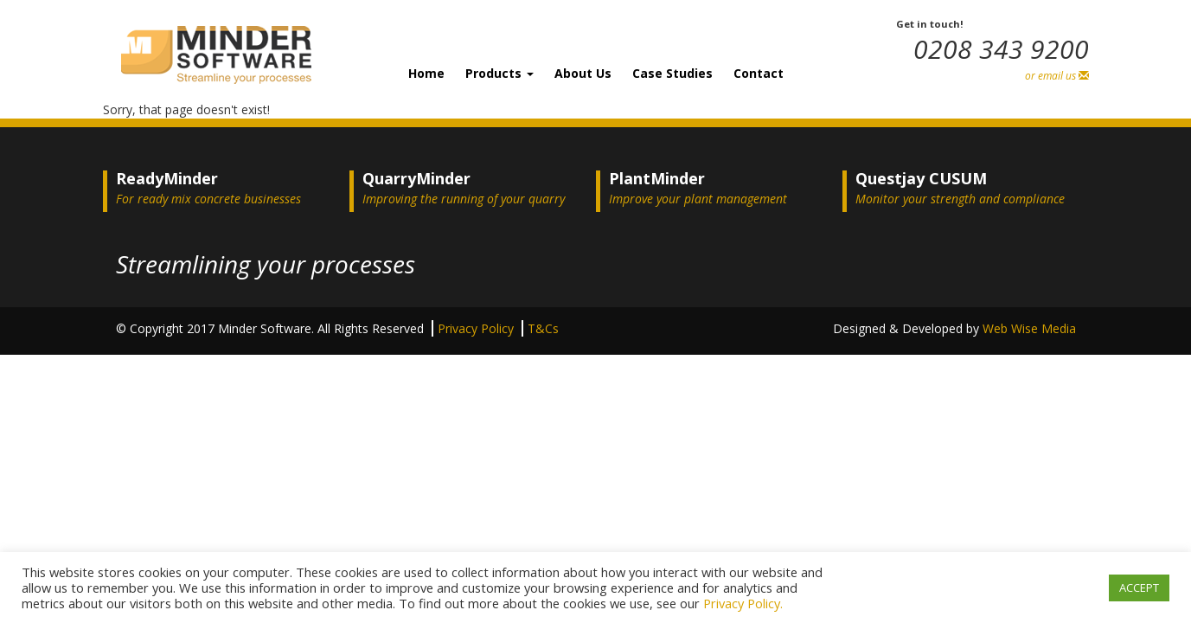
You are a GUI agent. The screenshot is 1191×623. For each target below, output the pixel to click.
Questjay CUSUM (921, 178)
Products (499, 73)
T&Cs (543, 328)
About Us (583, 73)
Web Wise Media (1029, 328)
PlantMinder (657, 178)
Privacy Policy (477, 328)
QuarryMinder (416, 178)
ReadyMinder (167, 178)
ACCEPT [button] (1139, 587)
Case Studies (672, 73)
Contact (758, 73)
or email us (1057, 75)
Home (426, 73)
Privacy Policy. (743, 603)
